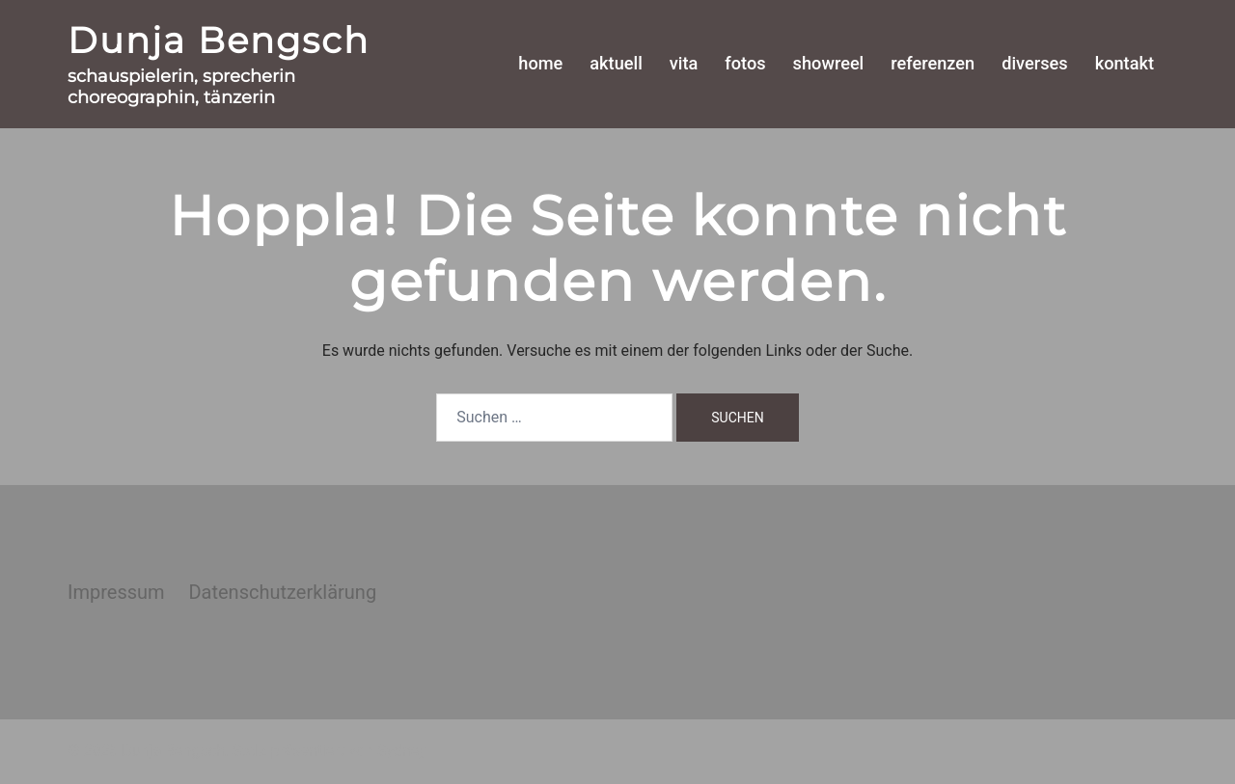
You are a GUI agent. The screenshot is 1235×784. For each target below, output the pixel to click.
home (540, 63)
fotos (745, 63)
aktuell (616, 63)
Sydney (401, 751)
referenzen (932, 63)
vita (684, 63)
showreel (828, 63)
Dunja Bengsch (219, 40)
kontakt (1124, 63)
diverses (1034, 63)
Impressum (116, 592)
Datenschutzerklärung (282, 592)
